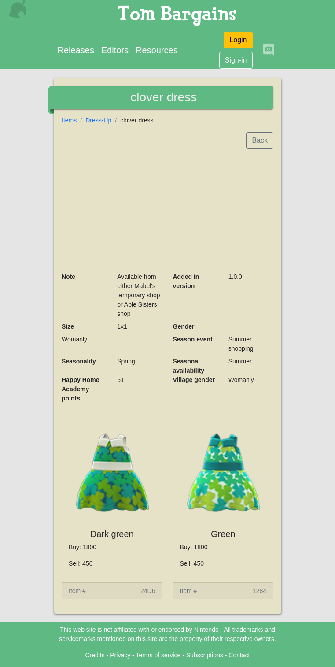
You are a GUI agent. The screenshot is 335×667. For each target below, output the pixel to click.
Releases (76, 50)
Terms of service (158, 655)
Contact (239, 655)
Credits (94, 655)
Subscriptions (204, 655)
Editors (115, 50)
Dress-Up (98, 120)
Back (260, 140)
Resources (157, 50)
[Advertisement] (167, 210)
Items (69, 120)
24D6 (147, 590)
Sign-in (236, 60)
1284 (259, 590)
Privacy (120, 655)
